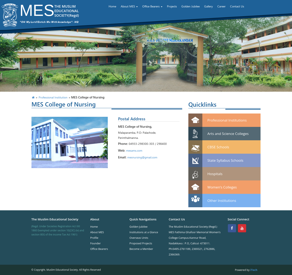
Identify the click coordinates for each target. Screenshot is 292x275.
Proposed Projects (141, 243)
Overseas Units (139, 238)
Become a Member (141, 249)
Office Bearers (152, 6)
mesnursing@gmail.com (142, 157)
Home (112, 6)
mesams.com (134, 150)
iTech (253, 270)
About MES (129, 6)
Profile (94, 238)
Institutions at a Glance (144, 232)
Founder (95, 243)
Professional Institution (53, 97)
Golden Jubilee (190, 6)
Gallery (208, 6)
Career (221, 6)
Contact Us (237, 6)
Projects (172, 6)
